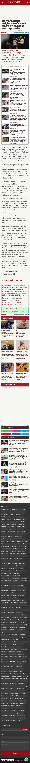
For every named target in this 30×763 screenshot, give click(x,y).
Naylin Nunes (21, 683)
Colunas (3, 612)
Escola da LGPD (21, 629)
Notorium (3, 526)
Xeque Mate (13, 720)
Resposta (14, 593)
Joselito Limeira (4, 539)
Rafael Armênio (4, 698)
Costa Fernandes (5, 615)
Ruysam (12, 705)
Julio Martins (23, 512)
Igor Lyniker (24, 578)
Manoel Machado (5, 546)
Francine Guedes (16, 575)
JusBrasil (12, 539)
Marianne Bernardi (5, 678)
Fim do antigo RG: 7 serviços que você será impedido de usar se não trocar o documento (19, 498)
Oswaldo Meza (17, 686)
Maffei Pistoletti (4, 673)
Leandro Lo (20, 529)
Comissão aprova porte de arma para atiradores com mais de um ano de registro (18, 484)
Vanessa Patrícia (21, 715)
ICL (22, 644)
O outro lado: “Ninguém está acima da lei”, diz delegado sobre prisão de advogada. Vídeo (18, 110)
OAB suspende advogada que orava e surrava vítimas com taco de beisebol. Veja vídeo (18, 471)
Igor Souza (12, 646)
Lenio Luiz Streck (11, 664)
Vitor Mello (15, 548)
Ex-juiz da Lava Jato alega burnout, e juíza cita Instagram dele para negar (19, 491)
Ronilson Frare (14, 703)
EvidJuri (10, 573)
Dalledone (21, 517)
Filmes (24, 519)
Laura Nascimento (21, 661)
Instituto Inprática (5, 649)
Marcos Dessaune (5, 676)
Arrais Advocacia (14, 602)
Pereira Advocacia (14, 693)
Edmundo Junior (13, 622)
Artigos (8, 509)
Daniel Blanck (4, 553)
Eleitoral (16, 512)
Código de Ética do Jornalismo (12, 302)
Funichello (11, 637)
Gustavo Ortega (5, 578)
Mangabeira (21, 524)
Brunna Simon (13, 551)
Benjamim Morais (13, 605)
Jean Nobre (4, 654)
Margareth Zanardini (16, 676)
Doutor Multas (4, 622)
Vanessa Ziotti (4, 718)
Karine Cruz (12, 661)
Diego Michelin (4, 619)
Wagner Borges (22, 718)
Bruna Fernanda (23, 605)
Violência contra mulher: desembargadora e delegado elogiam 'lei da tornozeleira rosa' (21, 333)
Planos (8, 541)
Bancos (22, 566)
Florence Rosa (15, 634)
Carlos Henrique (19, 568)
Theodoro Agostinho (6, 548)
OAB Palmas (4, 686)
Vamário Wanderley (5, 563)
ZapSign (20, 720)
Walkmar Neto (23, 548)
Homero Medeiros (12, 644)
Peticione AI (4, 561)
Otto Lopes (25, 686)
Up (23, 514)
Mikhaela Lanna (23, 681)
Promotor (3, 695)
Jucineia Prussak (11, 543)
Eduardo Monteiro (14, 624)
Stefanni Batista (13, 710)
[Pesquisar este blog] (11, 729)
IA (19, 644)
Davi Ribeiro (4, 570)
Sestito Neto (14, 708)
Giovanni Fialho (14, 639)
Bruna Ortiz (4, 607)
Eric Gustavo (4, 629)
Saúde (22, 521)
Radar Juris (24, 695)
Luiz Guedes (4, 671)
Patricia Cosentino (10, 688)
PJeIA (2, 688)
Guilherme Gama (22, 556)
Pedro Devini (14, 588)
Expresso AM (4, 632)
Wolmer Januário (5, 720)
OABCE (10, 686)
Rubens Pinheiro (5, 705)
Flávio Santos (4, 637)
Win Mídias (14, 563)
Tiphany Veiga (20, 713)
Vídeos (3, 524)
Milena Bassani (22, 546)
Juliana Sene (15, 580)
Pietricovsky (11, 561)
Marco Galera (14, 546)
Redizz (11, 698)
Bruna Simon (11, 607)
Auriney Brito (23, 602)
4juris (16, 597)
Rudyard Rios (21, 595)
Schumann (3, 534)
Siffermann (3, 597)
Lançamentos (4, 514)
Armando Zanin (5, 602)
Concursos (12, 514)
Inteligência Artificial (5, 517)
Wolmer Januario (21, 526)
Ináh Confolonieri (15, 649)
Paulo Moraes (13, 691)
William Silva (20, 541)
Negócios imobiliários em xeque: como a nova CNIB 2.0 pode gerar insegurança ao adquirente (18, 80)
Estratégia (3, 543)
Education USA (23, 624)
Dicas (6, 512)
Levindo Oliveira (5, 666)
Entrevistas (3, 536)
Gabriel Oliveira (5, 556)
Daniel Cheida (23, 615)
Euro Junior (10, 536)
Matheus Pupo (23, 678)
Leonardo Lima (4, 583)
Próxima (26, 425)
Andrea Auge (4, 529)
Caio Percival (4, 568)
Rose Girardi (22, 703)
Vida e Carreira (11, 534)
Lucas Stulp (13, 669)
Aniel (23, 600)
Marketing (14, 517)
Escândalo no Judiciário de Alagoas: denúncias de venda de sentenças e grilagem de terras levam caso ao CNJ (18, 102)
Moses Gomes (4, 683)
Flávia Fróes (22, 634)
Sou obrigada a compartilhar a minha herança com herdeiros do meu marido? (18, 478)
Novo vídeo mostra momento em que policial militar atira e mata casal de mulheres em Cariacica (19, 87)
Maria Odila (25, 676)
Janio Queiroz (4, 558)
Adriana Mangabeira (21, 534)
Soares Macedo (4, 710)
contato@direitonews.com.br (11, 304)
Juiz (20, 656)
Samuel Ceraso (19, 705)
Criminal (18, 514)
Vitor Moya (10, 597)
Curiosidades (22, 509)
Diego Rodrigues (11, 526)
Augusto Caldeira (14, 566)
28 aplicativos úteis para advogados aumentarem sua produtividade (18, 126)
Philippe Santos (22, 588)
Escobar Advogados (21, 553)
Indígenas (18, 646)
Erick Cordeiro (12, 629)
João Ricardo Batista (6, 580)
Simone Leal (21, 708)
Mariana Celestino (18, 558)
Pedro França (21, 691)
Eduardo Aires (4, 624)
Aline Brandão (4, 551)
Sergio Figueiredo (5, 708)
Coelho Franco (25, 610)
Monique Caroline (20, 539)
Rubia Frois (13, 595)
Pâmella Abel (11, 695)
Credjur (26, 541)
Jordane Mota (21, 654)
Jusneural (22, 659)
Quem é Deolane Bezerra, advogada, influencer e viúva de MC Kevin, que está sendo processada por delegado (18, 139)
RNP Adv (18, 695)
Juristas (11, 659)
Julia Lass (25, 656)
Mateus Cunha (15, 678)
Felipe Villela (16, 573)
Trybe (17, 561)
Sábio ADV (21, 710)
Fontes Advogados (5, 575)
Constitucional (19, 612)
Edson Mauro (22, 622)
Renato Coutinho (19, 698)
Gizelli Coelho (14, 556)
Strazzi (10, 512)
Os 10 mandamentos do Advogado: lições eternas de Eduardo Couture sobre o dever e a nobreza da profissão (18, 72)
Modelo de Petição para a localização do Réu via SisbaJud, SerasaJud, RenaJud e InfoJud (18, 132)
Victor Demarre (13, 718)
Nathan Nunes (13, 683)
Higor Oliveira (12, 529)
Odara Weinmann (5, 588)
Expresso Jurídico (13, 632)
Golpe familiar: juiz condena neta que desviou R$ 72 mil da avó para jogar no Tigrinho (21, 376)
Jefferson (3, 531)
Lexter (12, 666)
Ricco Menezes (21, 593)
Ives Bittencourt (11, 651)
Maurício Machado (5, 681)
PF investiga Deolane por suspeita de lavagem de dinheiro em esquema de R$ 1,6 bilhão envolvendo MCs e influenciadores (22, 355)
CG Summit (18, 607)
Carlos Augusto (4, 610)
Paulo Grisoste (4, 691)
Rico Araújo (4, 700)
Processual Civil (23, 693)
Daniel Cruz (12, 553)
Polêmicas (14, 509)
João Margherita (13, 656)
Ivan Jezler (3, 651)
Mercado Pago (15, 681)
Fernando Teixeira (5, 634)
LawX (11, 558)
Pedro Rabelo (4, 693)
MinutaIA (13, 585)
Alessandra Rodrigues (6, 600)
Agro (8, 524)
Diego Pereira (13, 619)
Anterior (4, 425)
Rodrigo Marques (13, 700)
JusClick (16, 659)
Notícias (3, 32)
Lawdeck (3, 664)
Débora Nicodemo (20, 570)
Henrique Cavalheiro (15, 578)
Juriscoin (3, 521)
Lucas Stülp (20, 669)
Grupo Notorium (24, 642)
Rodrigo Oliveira (22, 700)
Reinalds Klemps (21, 531)
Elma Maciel (4, 627)
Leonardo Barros (21, 664)
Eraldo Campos (22, 627)
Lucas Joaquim (13, 583)
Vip (2, 512)
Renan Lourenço (21, 590)
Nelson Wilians (20, 585)
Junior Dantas (4, 659)
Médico (3, 541)
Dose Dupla (11, 570)
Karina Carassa (4, 661)
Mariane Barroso (5, 585)
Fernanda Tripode (17, 519)
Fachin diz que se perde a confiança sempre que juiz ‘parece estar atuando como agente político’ (7, 354)
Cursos (3, 519)
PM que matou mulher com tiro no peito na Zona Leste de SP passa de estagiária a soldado (7, 376)
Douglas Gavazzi (22, 619)
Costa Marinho (14, 615)
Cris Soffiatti (13, 524)
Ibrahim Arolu (4, 646)
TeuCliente (3, 713)
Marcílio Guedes (15, 521)
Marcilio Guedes (14, 673)
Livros (8, 521)
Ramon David (13, 590)
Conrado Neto (10, 612)
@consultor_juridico (12, 50)
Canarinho (11, 568)
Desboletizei (15, 617)
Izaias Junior (19, 651)
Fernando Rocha (23, 632)
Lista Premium (19, 666)
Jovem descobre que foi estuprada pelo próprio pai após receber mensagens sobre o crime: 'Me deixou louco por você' (19, 464)
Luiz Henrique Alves (13, 671)
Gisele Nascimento (5, 642)
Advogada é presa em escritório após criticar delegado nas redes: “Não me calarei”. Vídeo (18, 95)
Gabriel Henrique (20, 637)
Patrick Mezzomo (20, 688)
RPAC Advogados (11, 531)
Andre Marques (16, 600)
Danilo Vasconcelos (5, 617)
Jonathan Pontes (12, 654)
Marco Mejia (22, 673)
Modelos (9, 519)
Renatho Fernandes (5, 593)
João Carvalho (4, 656)
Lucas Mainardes (5, 669)
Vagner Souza (12, 715)
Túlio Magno (4, 715)
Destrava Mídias (23, 617)
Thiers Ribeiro (11, 713)
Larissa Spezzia (23, 580)
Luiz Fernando (24, 543)
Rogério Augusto (5, 703)
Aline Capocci (22, 563)
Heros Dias (3, 644)
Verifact (13, 541)
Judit (18, 543)
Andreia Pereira (5, 566)
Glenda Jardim (15, 642)
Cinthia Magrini (21, 551)
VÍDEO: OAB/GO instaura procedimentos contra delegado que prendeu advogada (7, 333)
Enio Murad (4, 573)
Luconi (20, 583)
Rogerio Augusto (5, 595)
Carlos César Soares (15, 610)
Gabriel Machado (5, 639)
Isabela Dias (24, 649)
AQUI (11, 309)
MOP (21, 671)
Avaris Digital (4, 605)
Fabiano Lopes (18, 536)
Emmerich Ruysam (13, 627)
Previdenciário (4, 590)
